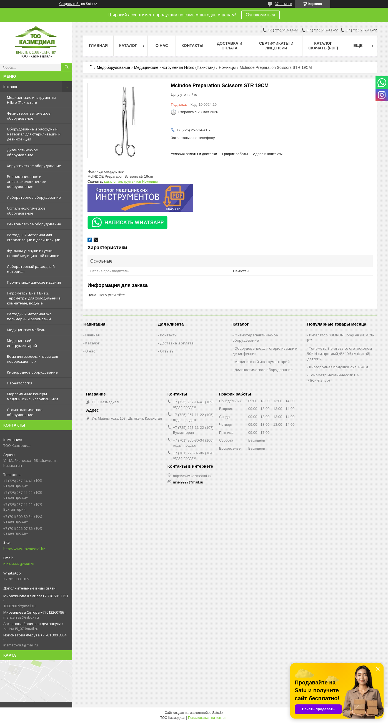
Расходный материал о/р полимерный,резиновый (29, 316)
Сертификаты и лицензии (276, 45)
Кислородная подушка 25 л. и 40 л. (339, 366)
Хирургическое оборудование (34, 165)
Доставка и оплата (229, 45)
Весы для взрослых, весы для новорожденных (32, 359)
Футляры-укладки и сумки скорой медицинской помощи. (33, 253)
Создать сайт (69, 4)
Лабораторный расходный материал (31, 269)
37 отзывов (283, 4)
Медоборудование (113, 67)
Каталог (10, 86)
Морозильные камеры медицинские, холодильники (32, 396)
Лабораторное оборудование (34, 197)
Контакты (192, 45)
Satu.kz (217, 713)
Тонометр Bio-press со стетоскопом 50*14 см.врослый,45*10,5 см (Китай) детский (339, 353)
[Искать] (66, 67)
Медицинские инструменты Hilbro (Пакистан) (31, 100)
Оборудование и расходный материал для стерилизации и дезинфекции (34, 134)
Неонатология (19, 383)
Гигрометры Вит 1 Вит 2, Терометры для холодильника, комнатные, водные (34, 298)
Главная (98, 45)
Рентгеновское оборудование (34, 223)
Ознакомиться (260, 14)
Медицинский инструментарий (22, 343)
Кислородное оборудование (32, 372)
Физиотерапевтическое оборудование (29, 116)
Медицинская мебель (26, 329)
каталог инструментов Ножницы (131, 181)
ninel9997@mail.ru (18, 563)
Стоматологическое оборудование (24, 412)
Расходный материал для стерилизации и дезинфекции (33, 237)
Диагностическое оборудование (22, 152)
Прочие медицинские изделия (34, 282)
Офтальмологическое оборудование (26, 211)
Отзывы (167, 351)
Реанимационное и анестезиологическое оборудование (26, 181)
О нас (162, 45)
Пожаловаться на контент (208, 718)
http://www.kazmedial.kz (24, 548)
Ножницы (227, 67)
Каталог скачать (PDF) (323, 45)
